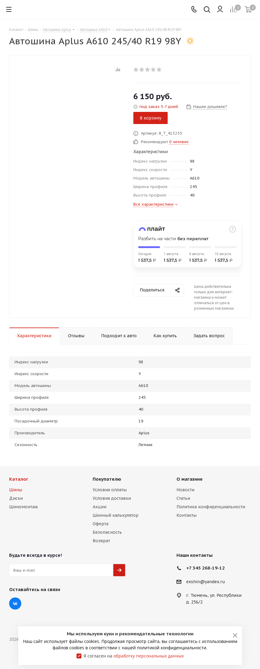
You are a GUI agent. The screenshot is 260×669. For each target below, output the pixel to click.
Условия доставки (112, 498)
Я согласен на (134, 656)
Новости (185, 490)
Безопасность (107, 532)
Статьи (183, 498)
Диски (16, 498)
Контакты (186, 515)
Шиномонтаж (23, 506)
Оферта (100, 523)
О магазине (189, 479)
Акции (99, 506)
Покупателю (107, 479)
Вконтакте (15, 603)
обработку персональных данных (149, 656)
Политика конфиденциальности (210, 506)
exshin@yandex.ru (205, 582)
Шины (15, 490)
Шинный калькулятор (116, 515)
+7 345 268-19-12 (205, 568)
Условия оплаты (110, 490)
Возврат (101, 540)
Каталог (18, 479)
